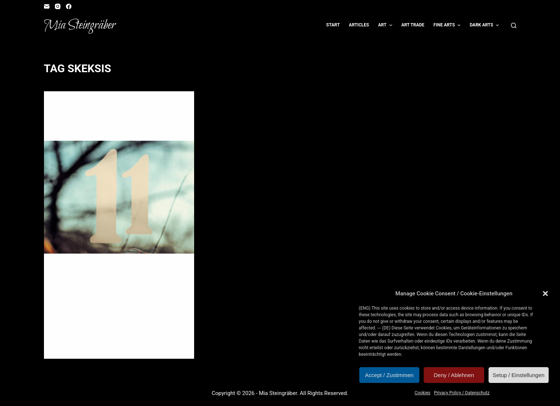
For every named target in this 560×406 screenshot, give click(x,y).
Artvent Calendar (76, 105)
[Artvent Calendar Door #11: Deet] (119, 197)
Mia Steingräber (79, 25)
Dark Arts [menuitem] (485, 25)
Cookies (422, 392)
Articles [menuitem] (359, 24)
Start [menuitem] (333, 24)
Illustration (134, 105)
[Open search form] (513, 25)
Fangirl (108, 105)
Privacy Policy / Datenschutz (462, 392)
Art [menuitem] (386, 25)
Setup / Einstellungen (519, 375)
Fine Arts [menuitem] (448, 25)
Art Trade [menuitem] (412, 24)
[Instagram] (57, 6)
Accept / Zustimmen (389, 375)
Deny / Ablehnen (454, 375)
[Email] (46, 6)
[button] (545, 293)
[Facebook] (68, 6)
